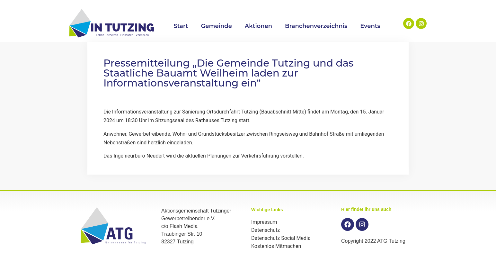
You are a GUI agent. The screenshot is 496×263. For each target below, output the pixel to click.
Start (180, 26)
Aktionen (258, 26)
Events (370, 26)
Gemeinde (216, 26)
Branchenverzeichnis (316, 26)
